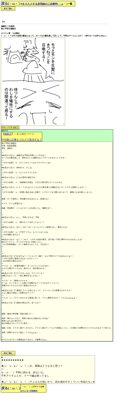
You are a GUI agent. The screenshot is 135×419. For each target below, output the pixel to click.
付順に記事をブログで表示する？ (23, 139)
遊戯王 (7, 134)
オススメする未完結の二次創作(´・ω (42, 3)
